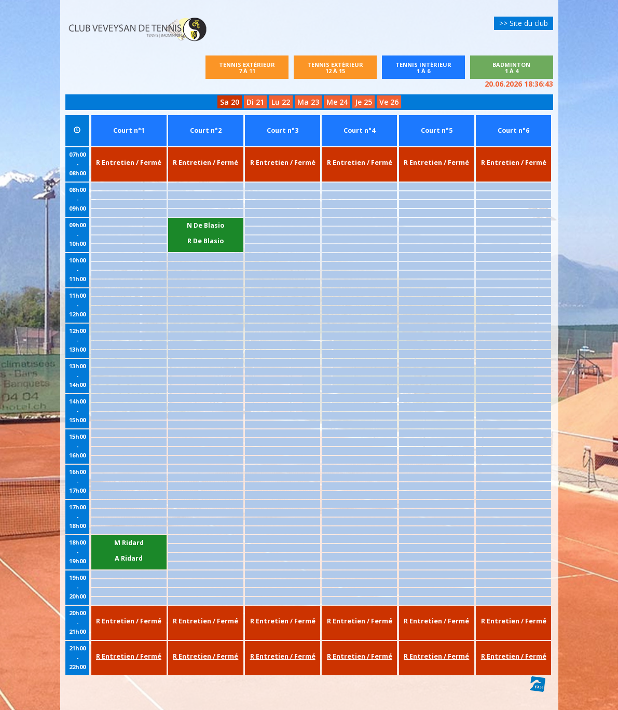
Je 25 (363, 102)
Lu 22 (280, 102)
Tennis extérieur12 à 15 (335, 68)
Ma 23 (308, 102)
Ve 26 (389, 102)
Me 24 (337, 102)
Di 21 (255, 102)
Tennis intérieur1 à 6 (429, 68)
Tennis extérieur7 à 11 (247, 68)
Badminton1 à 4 (511, 68)
